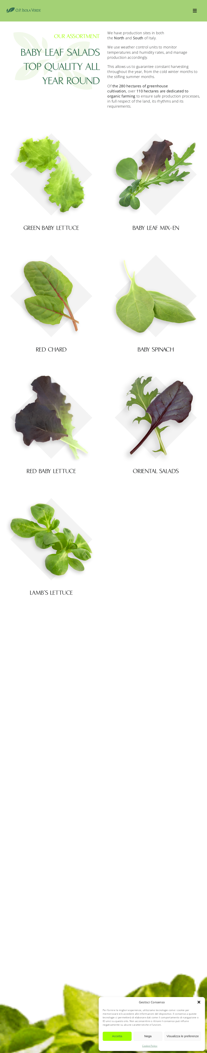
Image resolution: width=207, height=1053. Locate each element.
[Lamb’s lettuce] (51, 496)
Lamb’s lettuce (51, 593)
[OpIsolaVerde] (23, 9)
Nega (148, 1036)
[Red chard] (51, 253)
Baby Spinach (155, 349)
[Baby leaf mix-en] (156, 131)
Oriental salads (155, 471)
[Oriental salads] (156, 374)
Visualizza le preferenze (183, 1036)
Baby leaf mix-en (155, 228)
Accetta (117, 1036)
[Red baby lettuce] (51, 374)
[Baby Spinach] (156, 253)
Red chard (51, 349)
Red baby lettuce (51, 471)
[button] (199, 1002)
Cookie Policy (149, 1046)
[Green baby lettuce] (51, 131)
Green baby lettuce (51, 228)
